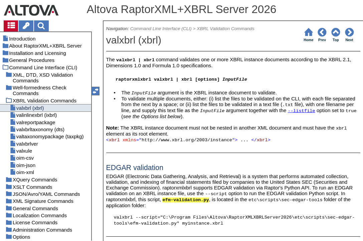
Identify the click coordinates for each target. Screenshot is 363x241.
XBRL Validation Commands (225, 28)
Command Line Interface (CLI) (161, 28)
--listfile (301, 110)
